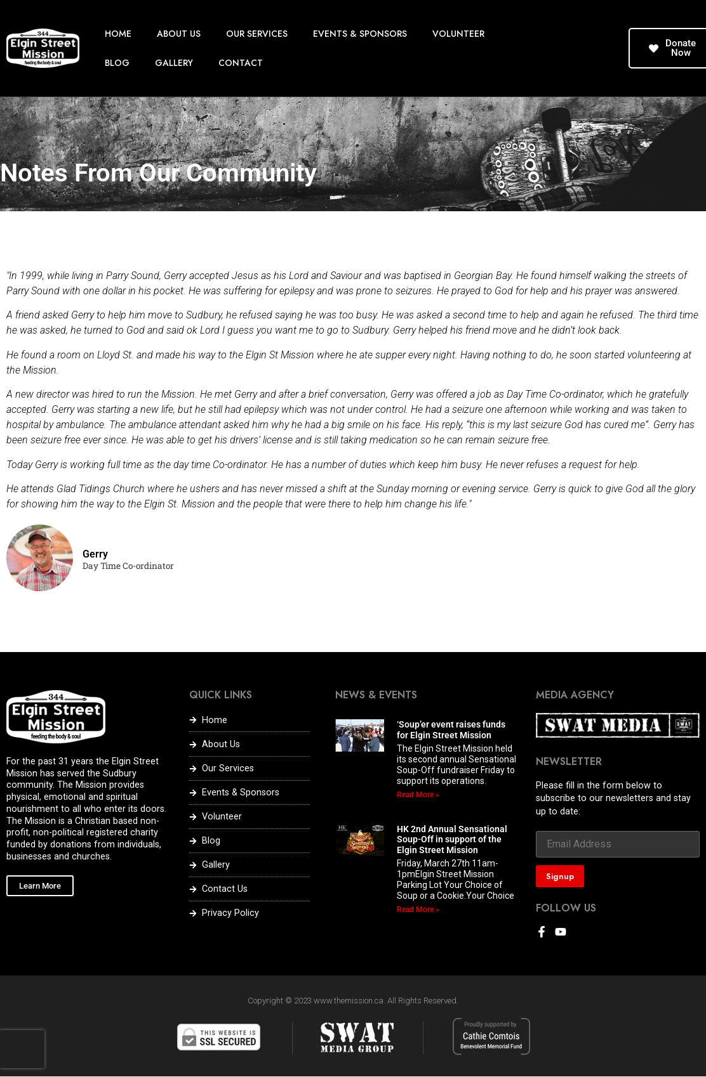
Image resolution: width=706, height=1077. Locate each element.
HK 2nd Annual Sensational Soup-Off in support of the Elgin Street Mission (452, 840)
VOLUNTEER (458, 33)
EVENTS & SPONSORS (360, 33)
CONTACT (240, 62)
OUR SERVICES (257, 33)
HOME (118, 33)
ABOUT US (179, 33)
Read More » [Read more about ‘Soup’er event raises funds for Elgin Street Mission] (418, 794)
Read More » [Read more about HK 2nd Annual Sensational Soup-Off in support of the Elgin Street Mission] (418, 909)
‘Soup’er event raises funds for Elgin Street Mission (451, 729)
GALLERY (174, 62)
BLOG (117, 62)
